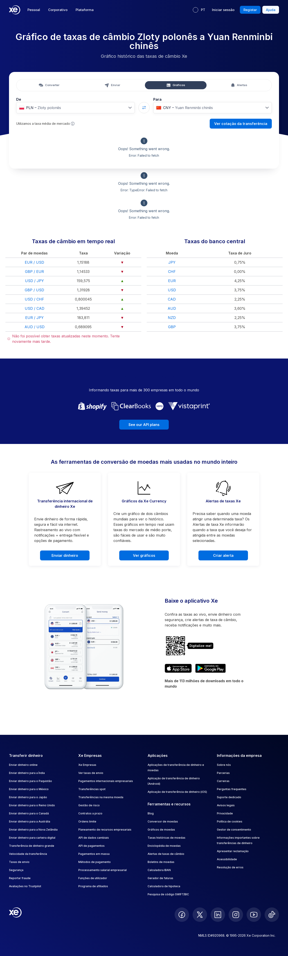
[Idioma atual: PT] (199, 10)
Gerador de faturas (160, 878)
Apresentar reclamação (233, 851)
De (18, 99)
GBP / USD (34, 290)
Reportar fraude (20, 878)
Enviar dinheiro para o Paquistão (30, 781)
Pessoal (33, 10)
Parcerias (223, 773)
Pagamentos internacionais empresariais (105, 781)
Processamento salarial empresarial (102, 870)
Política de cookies (229, 821)
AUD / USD (35, 327)
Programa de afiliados (93, 886)
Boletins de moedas (161, 862)
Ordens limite (87, 821)
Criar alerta (223, 555)
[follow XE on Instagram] (236, 914)
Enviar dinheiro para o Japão (28, 797)
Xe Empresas (87, 765)
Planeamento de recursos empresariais (104, 829)
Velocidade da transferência (28, 854)
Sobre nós (224, 765)
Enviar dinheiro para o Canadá (29, 813)
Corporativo (58, 10)
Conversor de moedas (163, 821)
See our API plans (144, 424)
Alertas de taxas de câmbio (166, 854)
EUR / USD (34, 262)
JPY (172, 262)
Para (157, 99)
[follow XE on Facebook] (182, 914)
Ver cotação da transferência (240, 123)
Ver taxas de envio (90, 773)
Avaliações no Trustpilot (25, 886)
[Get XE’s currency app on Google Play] (210, 668)
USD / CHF (34, 299)
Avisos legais (226, 805)
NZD (172, 317)
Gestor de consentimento (234, 829)
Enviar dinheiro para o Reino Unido (32, 805)
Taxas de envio (19, 862)
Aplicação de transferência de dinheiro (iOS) (177, 791)
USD (172, 290)
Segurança (16, 870)
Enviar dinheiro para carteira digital (32, 837)
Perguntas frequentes (231, 789)
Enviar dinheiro (65, 555)
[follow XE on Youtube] (254, 914)
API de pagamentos (91, 845)
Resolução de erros (230, 867)
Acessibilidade (227, 859)
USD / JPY (34, 281)
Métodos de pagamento (94, 862)
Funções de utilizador (92, 878)
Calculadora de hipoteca (164, 886)
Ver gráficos (144, 555)
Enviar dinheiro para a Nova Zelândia (33, 829)
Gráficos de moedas (161, 829)
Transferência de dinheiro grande (31, 845)
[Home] (14, 9)
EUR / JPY (34, 317)
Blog (151, 813)
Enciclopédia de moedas (164, 845)
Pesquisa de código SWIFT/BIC (168, 894)
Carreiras (223, 781)
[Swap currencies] (144, 107)
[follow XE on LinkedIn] (218, 914)
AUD (172, 308)
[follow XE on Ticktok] (272, 914)
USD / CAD (34, 308)
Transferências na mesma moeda (100, 797)
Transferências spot (92, 789)
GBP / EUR (34, 271)
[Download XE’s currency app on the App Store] (178, 668)
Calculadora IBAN (159, 870)
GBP (172, 327)
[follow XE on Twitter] (200, 914)
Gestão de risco (89, 805)
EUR (172, 281)
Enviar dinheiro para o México (29, 789)
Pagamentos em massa (94, 854)
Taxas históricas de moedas (166, 837)
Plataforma (85, 10)
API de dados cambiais (93, 837)
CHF (172, 271)
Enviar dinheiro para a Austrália (29, 821)
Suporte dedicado (229, 797)
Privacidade (225, 813)
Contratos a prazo (90, 813)
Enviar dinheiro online (23, 765)
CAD (172, 299)
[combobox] (75, 107)
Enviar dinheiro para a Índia (27, 773)
